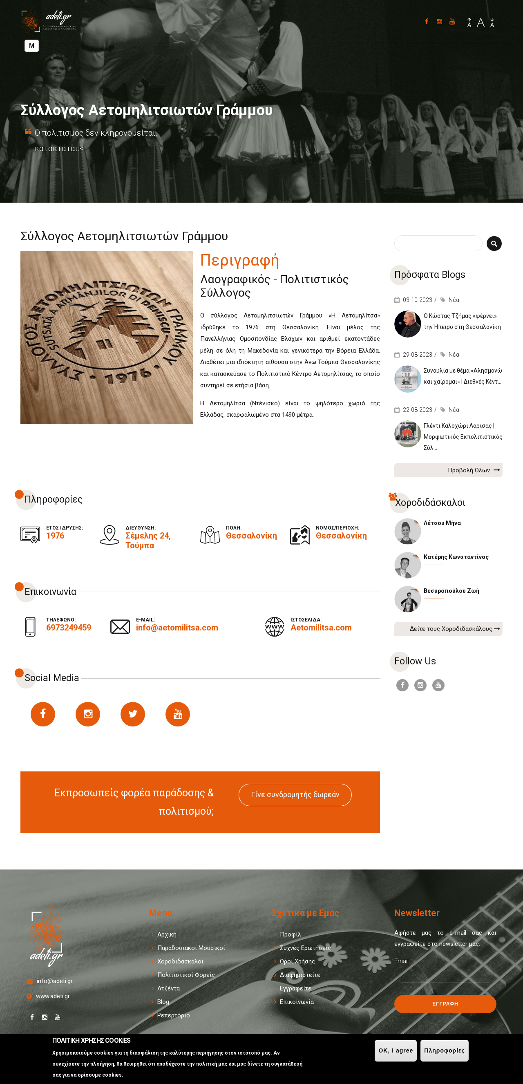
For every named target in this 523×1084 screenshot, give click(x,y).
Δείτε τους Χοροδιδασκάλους (455, 629)
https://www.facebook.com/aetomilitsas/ (43, 714)
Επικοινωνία (297, 1002)
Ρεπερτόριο (173, 1015)
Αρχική (167, 934)
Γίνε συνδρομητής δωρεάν (295, 794)
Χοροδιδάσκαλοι (180, 961)
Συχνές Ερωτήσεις (305, 948)
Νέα (454, 300)
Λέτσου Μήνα (442, 523)
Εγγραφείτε (295, 988)
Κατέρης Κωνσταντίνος (456, 557)
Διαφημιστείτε (300, 975)
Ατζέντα (168, 988)
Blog (163, 1002)
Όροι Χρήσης (297, 961)
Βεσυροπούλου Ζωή (451, 591)
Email (403, 961)
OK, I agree (395, 1050)
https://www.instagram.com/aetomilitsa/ (88, 714)
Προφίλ (290, 934)
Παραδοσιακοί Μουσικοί (191, 948)
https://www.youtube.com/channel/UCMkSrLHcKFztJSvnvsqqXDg (177, 714)
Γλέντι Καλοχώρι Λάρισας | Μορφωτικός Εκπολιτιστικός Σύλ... (463, 436)
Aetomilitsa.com (321, 628)
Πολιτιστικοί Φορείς (186, 975)
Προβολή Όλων (474, 469)
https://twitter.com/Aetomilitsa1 (133, 714)
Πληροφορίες (444, 1050)
